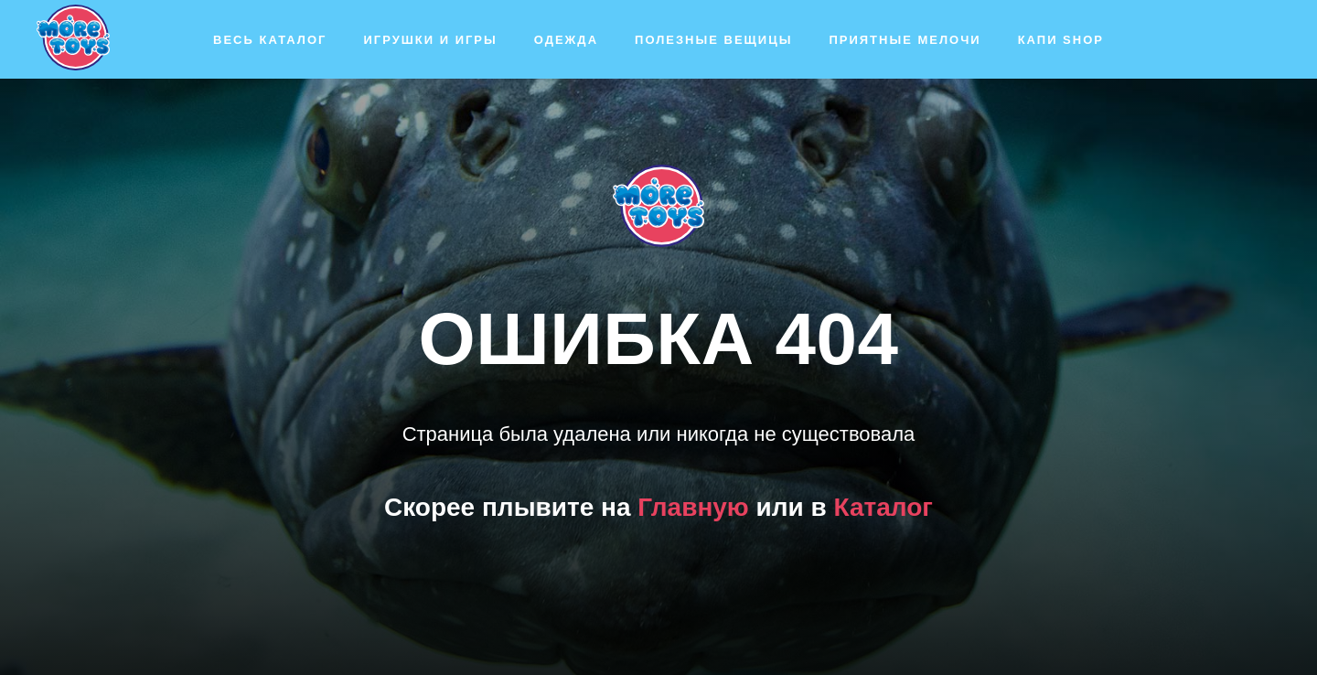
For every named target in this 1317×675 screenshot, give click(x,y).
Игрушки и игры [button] (430, 40)
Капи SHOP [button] (1061, 40)
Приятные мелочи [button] (904, 40)
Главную (692, 507)
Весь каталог (270, 40)
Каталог (883, 507)
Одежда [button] (566, 40)
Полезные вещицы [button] (713, 40)
